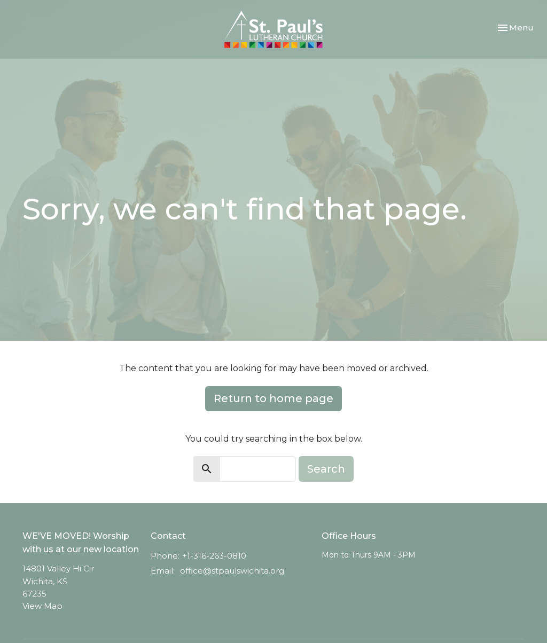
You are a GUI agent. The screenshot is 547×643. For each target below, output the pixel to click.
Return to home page (273, 398)
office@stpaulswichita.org (232, 571)
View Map (42, 606)
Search (326, 468)
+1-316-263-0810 (214, 556)
